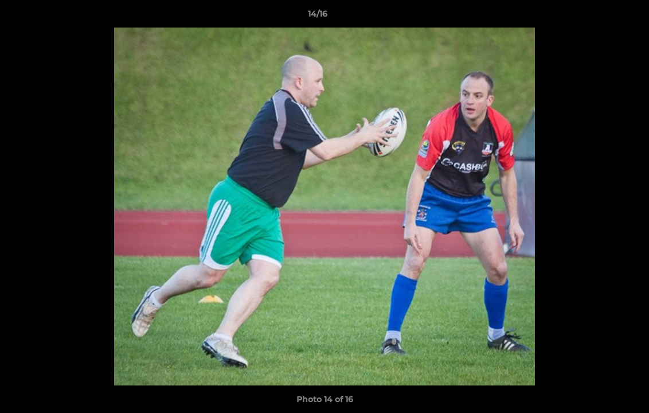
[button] (601, 16)
